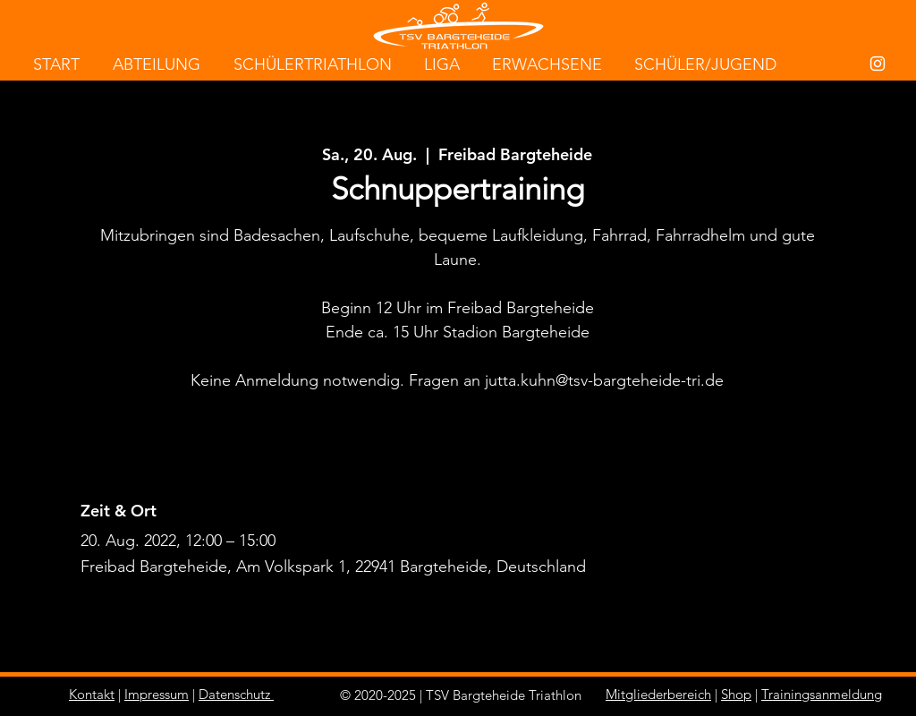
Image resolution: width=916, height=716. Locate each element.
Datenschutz (234, 694)
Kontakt (91, 694)
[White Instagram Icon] (877, 63)
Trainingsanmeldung (821, 694)
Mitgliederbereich (658, 694)
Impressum (156, 694)
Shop (736, 694)
